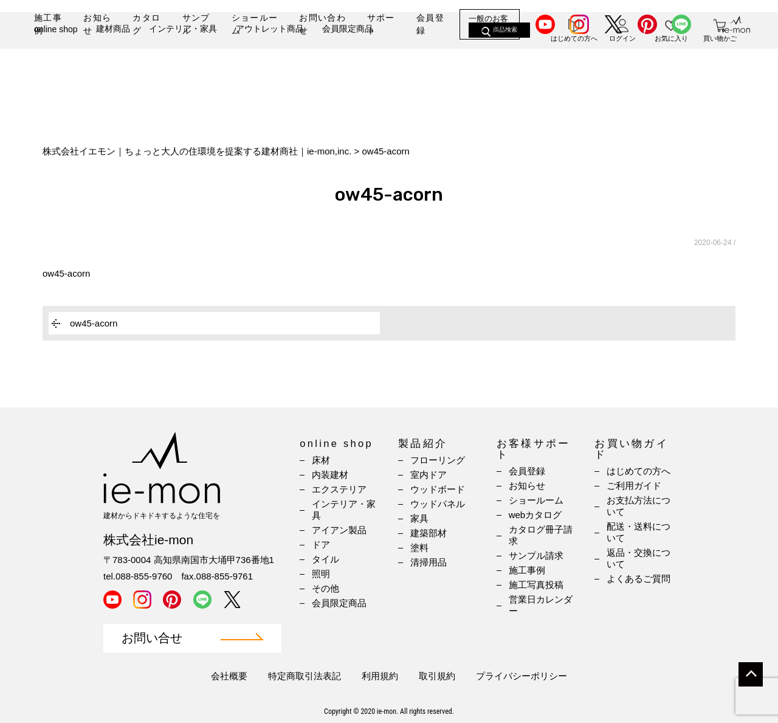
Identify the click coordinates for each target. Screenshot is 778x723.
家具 (419, 518)
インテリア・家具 (183, 65)
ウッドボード (437, 489)
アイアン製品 (339, 530)
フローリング (437, 460)
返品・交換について (638, 558)
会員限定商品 (347, 65)
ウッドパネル (437, 504)
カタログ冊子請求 (541, 535)
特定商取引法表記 (304, 676)
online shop (56, 66)
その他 (325, 588)
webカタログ (535, 515)
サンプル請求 (536, 555)
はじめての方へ (638, 471)
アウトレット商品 (270, 65)
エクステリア (339, 489)
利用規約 (380, 676)
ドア (321, 544)
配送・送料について (638, 532)
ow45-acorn (66, 273)
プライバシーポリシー (521, 676)
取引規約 (437, 676)
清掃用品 (428, 562)
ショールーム (255, 24)
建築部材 (428, 533)
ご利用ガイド (634, 485)
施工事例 (48, 24)
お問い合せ (152, 638)
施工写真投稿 (536, 584)
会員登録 (430, 24)
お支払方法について (638, 506)
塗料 (419, 547)
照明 (321, 574)
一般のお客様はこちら (488, 24)
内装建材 (330, 474)
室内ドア (428, 474)
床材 (321, 460)
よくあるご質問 (638, 578)
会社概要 (229, 676)
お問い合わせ (322, 24)
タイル (325, 559)
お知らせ (97, 24)
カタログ (146, 24)
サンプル (196, 24)
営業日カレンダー (541, 605)
